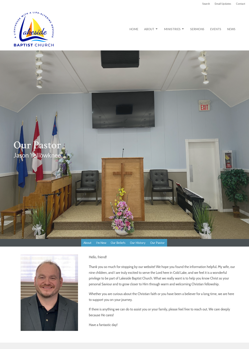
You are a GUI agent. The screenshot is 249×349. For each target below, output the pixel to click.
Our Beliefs (118, 242)
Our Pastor (157, 242)
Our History (138, 242)
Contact (240, 3)
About (151, 29)
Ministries (174, 29)
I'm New (101, 242)
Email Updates (223, 3)
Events (215, 29)
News (231, 29)
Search (206, 3)
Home (133, 29)
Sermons (197, 29)
